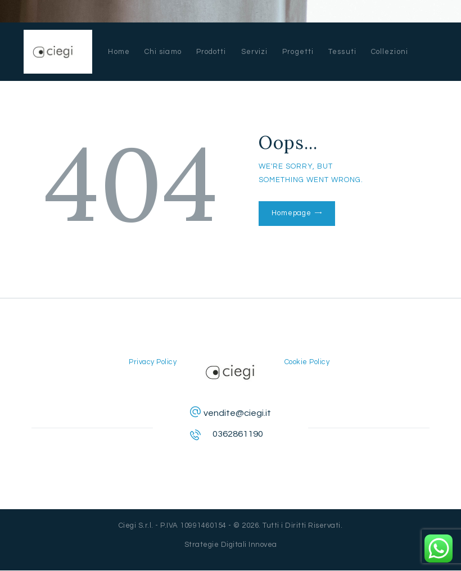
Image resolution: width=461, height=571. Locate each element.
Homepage (291, 213)
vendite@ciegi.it (237, 413)
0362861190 (238, 433)
